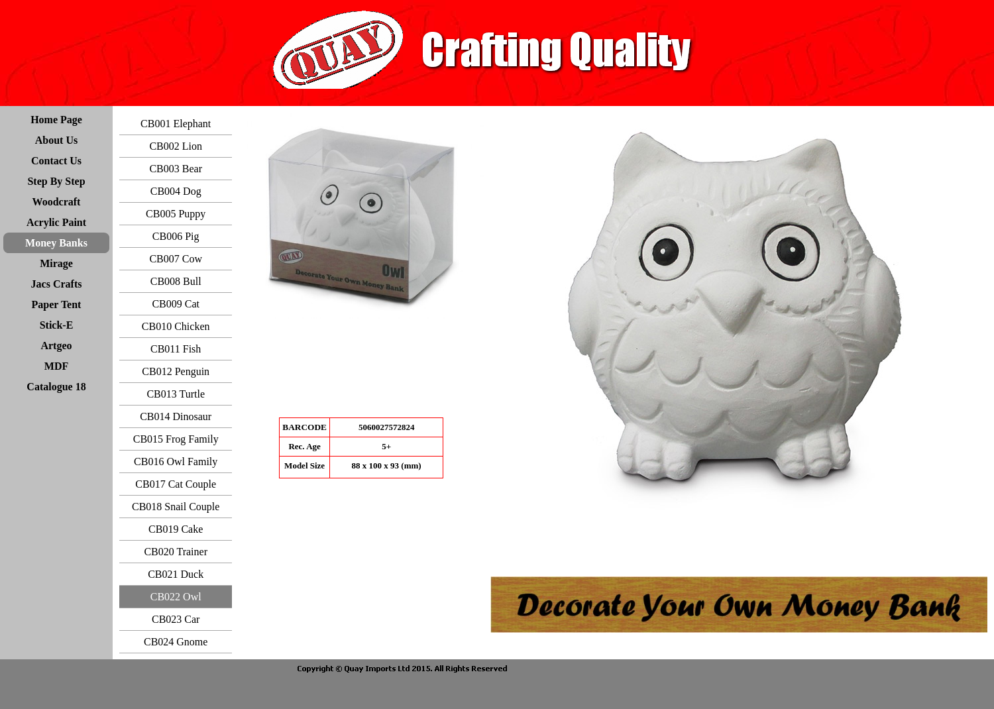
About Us (56, 140)
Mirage (56, 263)
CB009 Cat (175, 303)
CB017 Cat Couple (175, 484)
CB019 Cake (175, 529)
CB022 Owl (175, 596)
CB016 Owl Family (175, 461)
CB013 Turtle (175, 394)
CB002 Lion (175, 146)
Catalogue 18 (56, 386)
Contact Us (56, 160)
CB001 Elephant (175, 123)
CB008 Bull (175, 281)
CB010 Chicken (176, 326)
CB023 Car (175, 619)
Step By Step (56, 181)
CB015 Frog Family (176, 439)
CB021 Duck (175, 574)
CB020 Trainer (175, 551)
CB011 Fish (175, 348)
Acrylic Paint (56, 222)
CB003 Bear (175, 168)
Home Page (56, 119)
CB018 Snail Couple (175, 506)
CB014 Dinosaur (175, 416)
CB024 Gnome (175, 641)
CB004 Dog (175, 191)
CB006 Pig (175, 236)
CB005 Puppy (175, 213)
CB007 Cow (175, 258)
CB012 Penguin (175, 371)
